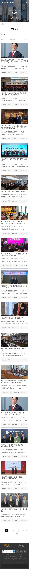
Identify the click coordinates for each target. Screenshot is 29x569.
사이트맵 (8, 546)
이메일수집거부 (21, 544)
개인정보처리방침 (8, 544)
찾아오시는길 (21, 546)
